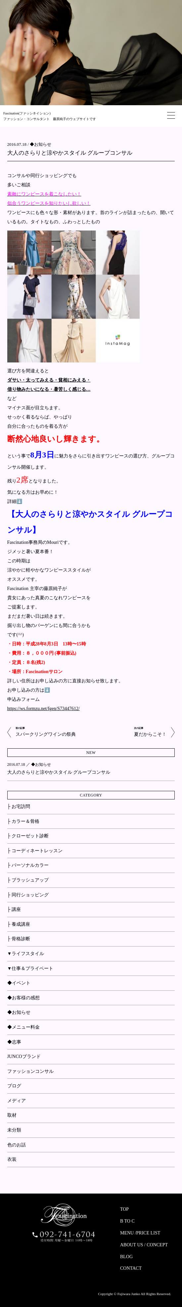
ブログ (14, 1085)
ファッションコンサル (30, 1071)
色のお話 (16, 1144)
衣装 (12, 1159)
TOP (124, 1209)
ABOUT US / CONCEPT (144, 1244)
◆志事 (14, 1042)
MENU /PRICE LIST (140, 1232)
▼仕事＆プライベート (30, 968)
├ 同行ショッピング (28, 894)
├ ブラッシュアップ (28, 880)
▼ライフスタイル (25, 953)
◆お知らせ (40, 144)
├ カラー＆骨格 (23, 821)
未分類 (14, 1130)
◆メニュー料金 (23, 1027)
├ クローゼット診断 (28, 835)
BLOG (126, 1256)
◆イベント (18, 982)
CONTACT (131, 1268)
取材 (12, 1115)
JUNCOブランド (24, 1056)
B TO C (127, 1221)
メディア (16, 1100)
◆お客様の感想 (23, 997)
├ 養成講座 (18, 924)
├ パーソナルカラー (28, 865)
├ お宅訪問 (18, 806)
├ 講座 (14, 909)
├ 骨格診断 (18, 938)
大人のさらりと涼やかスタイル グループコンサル (69, 153)
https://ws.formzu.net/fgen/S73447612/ (43, 708)
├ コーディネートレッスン (35, 850)
